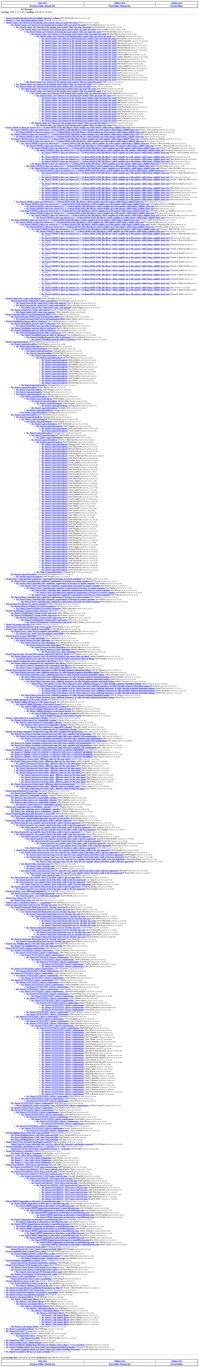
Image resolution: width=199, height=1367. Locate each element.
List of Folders (176, 6)
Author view (176, 3)
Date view (42, 3)
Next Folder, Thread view (120, 6)
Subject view (119, 3)
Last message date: (9, 1357)
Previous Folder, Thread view (42, 6)
